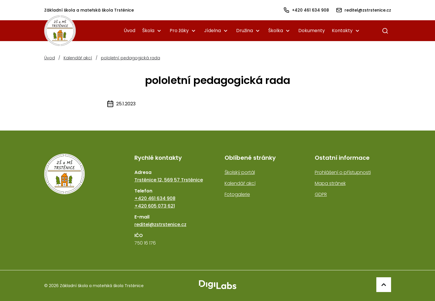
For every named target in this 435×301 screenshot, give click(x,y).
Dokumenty (311, 30)
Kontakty (342, 30)
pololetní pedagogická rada (130, 58)
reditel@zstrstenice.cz (160, 224)
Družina (244, 30)
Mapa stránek (330, 183)
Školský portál (240, 172)
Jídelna (212, 30)
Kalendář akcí (78, 58)
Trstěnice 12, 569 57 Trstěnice (168, 180)
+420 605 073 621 (154, 206)
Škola (148, 30)
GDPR (321, 194)
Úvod (129, 30)
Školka (275, 30)
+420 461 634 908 (154, 198)
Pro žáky (179, 30)
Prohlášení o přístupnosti (343, 172)
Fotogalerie (237, 194)
